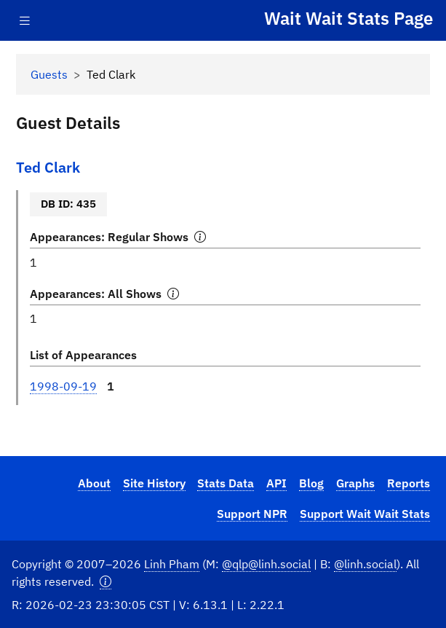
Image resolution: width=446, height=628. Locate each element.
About (94, 483)
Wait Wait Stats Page (348, 18)
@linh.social (365, 564)
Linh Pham (171, 564)
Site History (154, 483)
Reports (408, 483)
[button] (105, 581)
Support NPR (252, 513)
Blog (311, 483)
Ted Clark (48, 167)
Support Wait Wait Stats (365, 513)
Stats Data (225, 483)
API (276, 483)
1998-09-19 (63, 386)
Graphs (355, 483)
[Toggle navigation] (25, 20)
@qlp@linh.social (266, 564)
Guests (49, 74)
